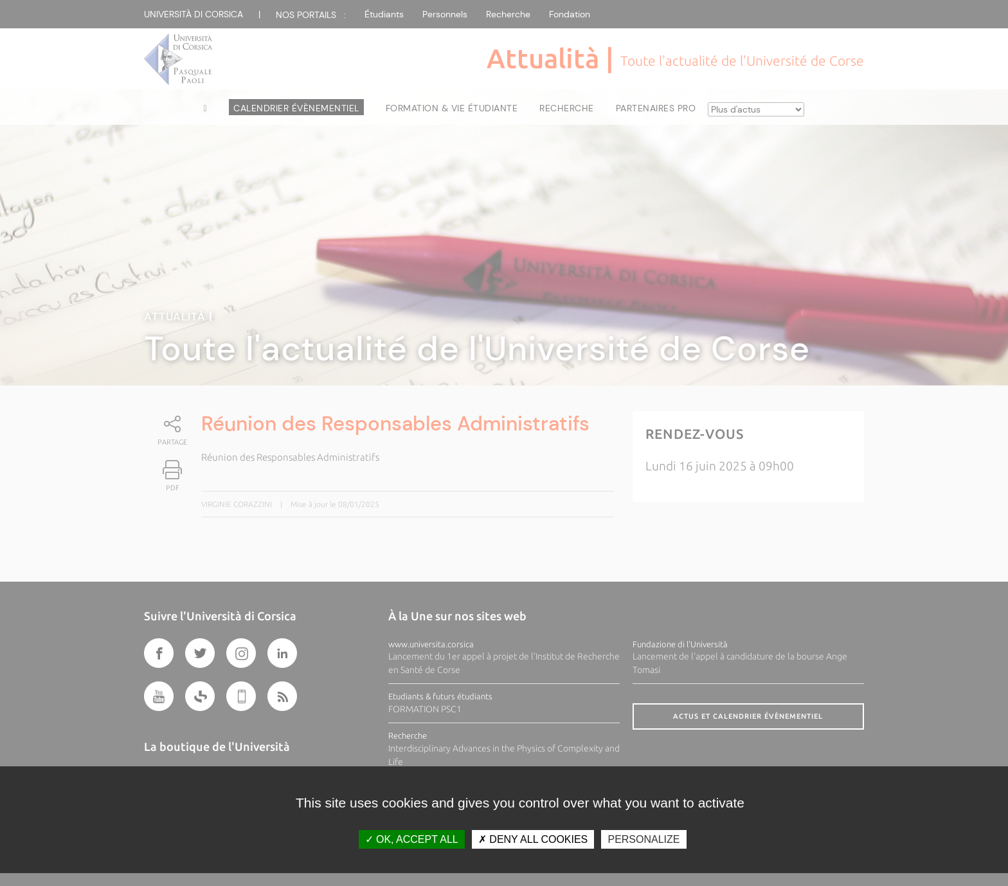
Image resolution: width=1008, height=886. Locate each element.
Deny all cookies (533, 839)
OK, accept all (411, 839)
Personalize (644, 839)
